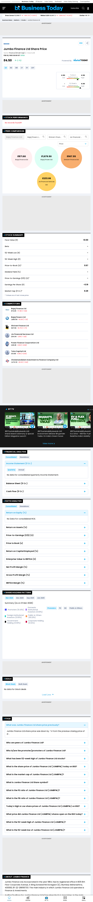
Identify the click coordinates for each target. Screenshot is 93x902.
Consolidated (11, 457)
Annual (21, 470)
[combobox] (27, 137)
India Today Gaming (71, 1)
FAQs (7, 695)
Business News (7, 20)
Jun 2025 (40, 598)
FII (60, 608)
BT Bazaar (39, 1)
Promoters (51, 608)
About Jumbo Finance (16, 854)
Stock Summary (13, 235)
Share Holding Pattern (17, 592)
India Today (49, 1)
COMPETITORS (12, 303)
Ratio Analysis (13, 501)
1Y (22, 68)
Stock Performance (16, 117)
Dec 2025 (20, 598)
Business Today (28, 1)
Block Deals (10, 661)
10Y (32, 68)
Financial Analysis (15, 451)
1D (6, 68)
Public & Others (76, 608)
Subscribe (75, 8)
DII (65, 608)
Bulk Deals (23, 661)
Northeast (58, 1)
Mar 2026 (9, 598)
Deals (8, 656)
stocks (23, 20)
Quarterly (11, 470)
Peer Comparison (14, 131)
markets (16, 20)
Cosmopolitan (85, 1)
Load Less (46, 672)
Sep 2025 (30, 598)
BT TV (11, 409)
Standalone (24, 457)
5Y (27, 68)
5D (11, 68)
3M (16, 68)
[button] (83, 898)
